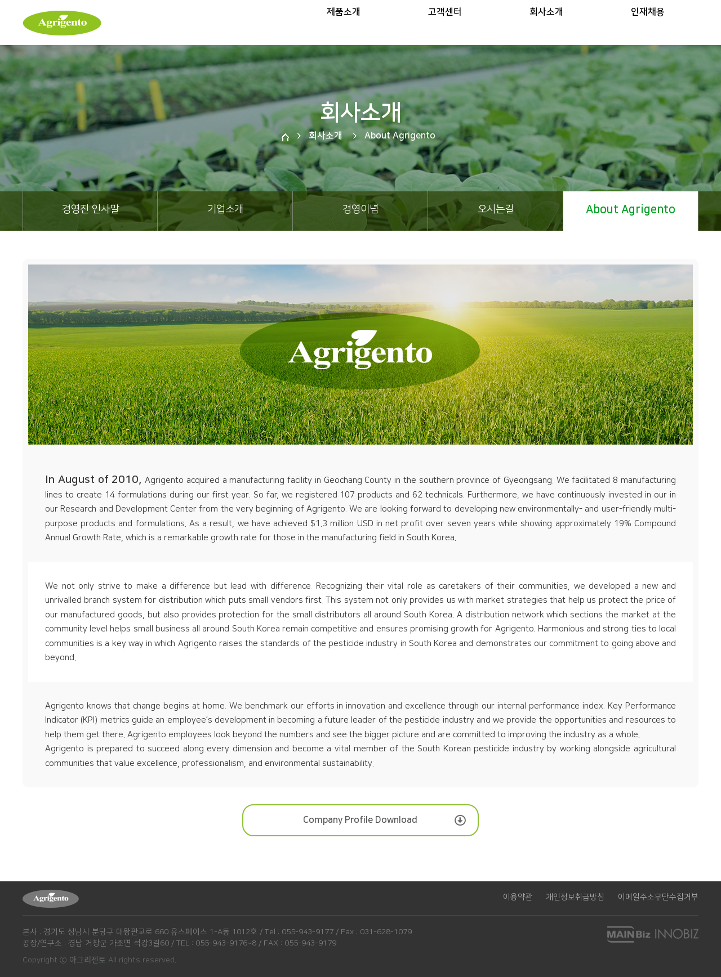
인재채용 (647, 26)
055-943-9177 (307, 931)
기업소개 (225, 209)
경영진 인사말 (90, 209)
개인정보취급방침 (575, 897)
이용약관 (517, 897)
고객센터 (445, 26)
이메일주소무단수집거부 (658, 897)
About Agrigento (630, 209)
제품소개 (343, 26)
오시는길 (496, 209)
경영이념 (360, 209)
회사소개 (546, 26)
